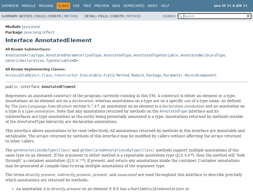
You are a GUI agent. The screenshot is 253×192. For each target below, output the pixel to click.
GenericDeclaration (24, 60)
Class (47, 75)
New (116, 6)
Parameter (173, 75)
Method (71, 16)
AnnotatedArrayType (24, 55)
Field (109, 75)
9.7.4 (92, 106)
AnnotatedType (117, 55)
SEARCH (169, 16)
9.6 (187, 155)
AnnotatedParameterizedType (73, 55)
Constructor (66, 75)
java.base (31, 27)
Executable (90, 75)
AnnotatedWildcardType (202, 55)
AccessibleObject (22, 75)
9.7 (78, 160)
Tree (87, 6)
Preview (101, 6)
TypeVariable (59, 60)
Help (165, 6)
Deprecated (133, 6)
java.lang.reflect (39, 32)
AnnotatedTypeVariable (155, 55)
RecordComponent (201, 75)
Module (29, 6)
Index (153, 6)
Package (46, 6)
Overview (10, 6)
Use (76, 6)
